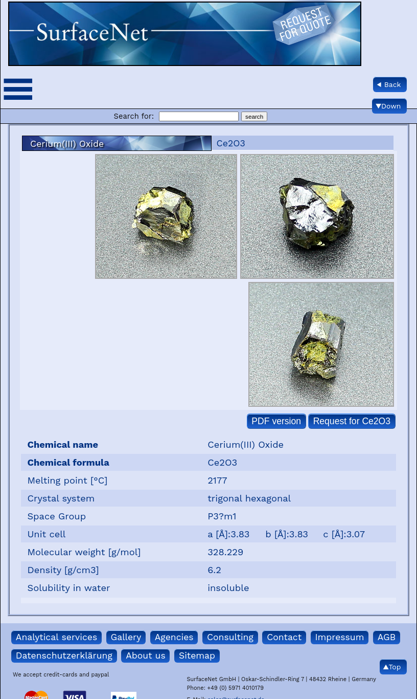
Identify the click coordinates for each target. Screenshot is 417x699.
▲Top (392, 667)
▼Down (388, 106)
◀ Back (389, 84)
